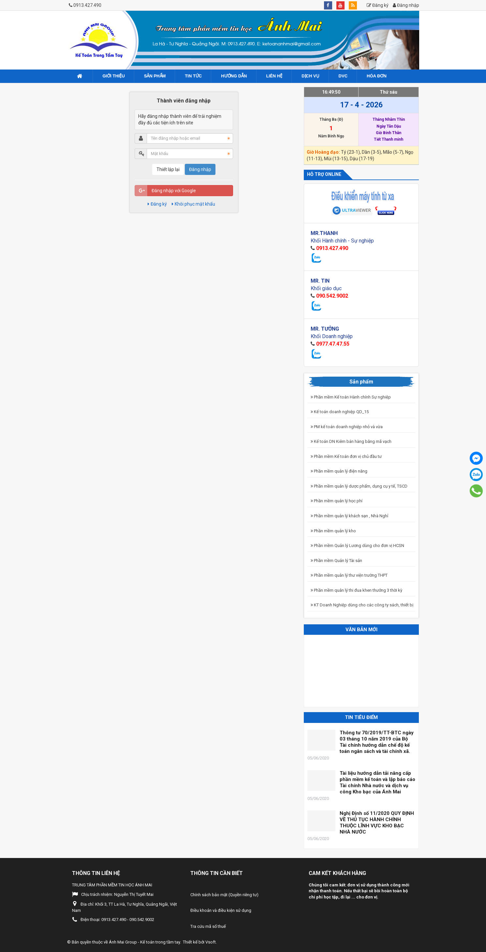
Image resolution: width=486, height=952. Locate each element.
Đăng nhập (406, 5)
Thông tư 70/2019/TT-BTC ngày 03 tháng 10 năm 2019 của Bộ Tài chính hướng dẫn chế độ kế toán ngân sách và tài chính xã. (377, 742)
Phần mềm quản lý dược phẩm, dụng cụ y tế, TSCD (359, 486)
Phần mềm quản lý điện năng (339, 471)
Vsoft (210, 942)
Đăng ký (378, 5)
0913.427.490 (87, 5)
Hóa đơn (377, 75)
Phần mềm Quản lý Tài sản (336, 560)
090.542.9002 (332, 296)
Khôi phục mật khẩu (193, 204)
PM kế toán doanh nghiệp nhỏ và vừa (347, 426)
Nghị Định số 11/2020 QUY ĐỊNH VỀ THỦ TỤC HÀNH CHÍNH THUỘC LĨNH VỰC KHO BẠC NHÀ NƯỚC (377, 822)
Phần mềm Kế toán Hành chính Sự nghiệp (351, 397)
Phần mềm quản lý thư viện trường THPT (349, 575)
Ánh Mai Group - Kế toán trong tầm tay (144, 942)
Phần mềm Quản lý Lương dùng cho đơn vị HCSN (357, 545)
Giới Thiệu (114, 75)
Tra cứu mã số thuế (208, 926)
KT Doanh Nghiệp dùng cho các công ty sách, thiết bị (362, 604)
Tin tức (193, 75)
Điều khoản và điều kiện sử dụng (220, 910)
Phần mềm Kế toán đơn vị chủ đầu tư (346, 456)
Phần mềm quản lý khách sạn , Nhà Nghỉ (349, 515)
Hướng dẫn (234, 75)
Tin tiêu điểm (361, 717)
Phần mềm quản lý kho (333, 530)
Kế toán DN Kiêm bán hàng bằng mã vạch (351, 441)
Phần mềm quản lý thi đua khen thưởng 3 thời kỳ (356, 590)
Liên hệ (274, 75)
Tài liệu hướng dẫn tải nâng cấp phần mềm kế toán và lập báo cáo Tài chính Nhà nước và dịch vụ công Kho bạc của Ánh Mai (377, 782)
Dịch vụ (310, 75)
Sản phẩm (155, 75)
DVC (343, 75)
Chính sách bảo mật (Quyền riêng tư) (224, 894)
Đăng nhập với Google (174, 190)
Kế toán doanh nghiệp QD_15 (340, 411)
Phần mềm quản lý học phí (336, 500)
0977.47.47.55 (332, 344)
